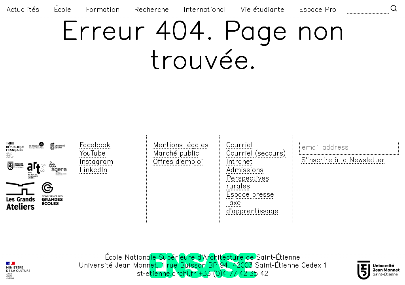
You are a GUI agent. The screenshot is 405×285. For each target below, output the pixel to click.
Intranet (239, 162)
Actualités (22, 10)
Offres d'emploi (178, 162)
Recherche (151, 10)
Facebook (94, 145)
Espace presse (250, 195)
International (205, 10)
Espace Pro (317, 10)
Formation (102, 10)
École (62, 10)
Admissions (244, 170)
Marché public (176, 154)
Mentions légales (180, 145)
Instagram (96, 162)
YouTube (92, 154)
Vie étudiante (262, 10)
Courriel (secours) (256, 154)
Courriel (239, 145)
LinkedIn (93, 170)
